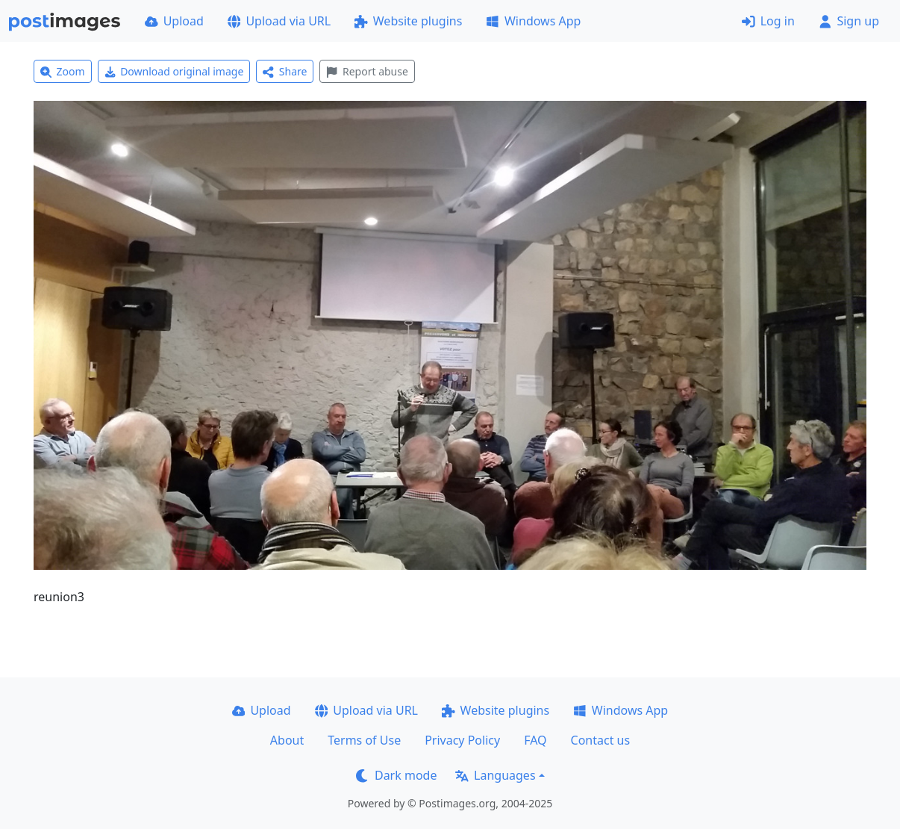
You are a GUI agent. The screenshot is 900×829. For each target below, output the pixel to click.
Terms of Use (364, 740)
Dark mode (396, 775)
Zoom (62, 71)
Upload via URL (279, 21)
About (287, 740)
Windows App (533, 21)
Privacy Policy (462, 740)
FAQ (535, 740)
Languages (495, 775)
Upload (174, 21)
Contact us (601, 740)
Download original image (174, 71)
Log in (768, 21)
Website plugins (408, 21)
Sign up (849, 21)
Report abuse (366, 71)
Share (285, 71)
